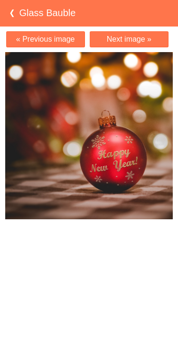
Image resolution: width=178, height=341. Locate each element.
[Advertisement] (89, 238)
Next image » (129, 39)
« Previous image (45, 39)
